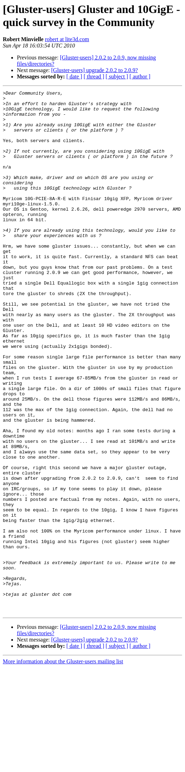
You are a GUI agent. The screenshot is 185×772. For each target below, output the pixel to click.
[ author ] (140, 76)
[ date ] (74, 76)
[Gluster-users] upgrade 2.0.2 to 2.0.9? (94, 70)
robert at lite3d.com (67, 39)
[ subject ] (117, 76)
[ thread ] (94, 76)
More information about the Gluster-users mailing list (63, 766)
